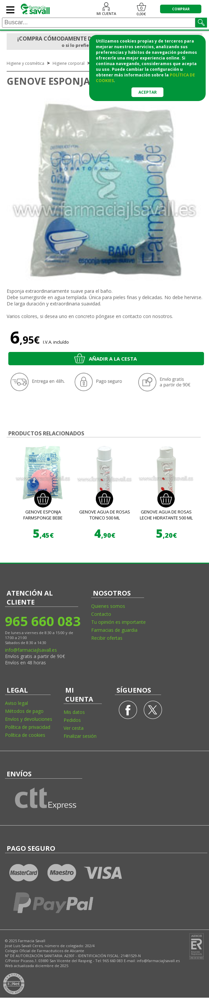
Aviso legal (16, 703)
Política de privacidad (27, 727)
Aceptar (147, 92)
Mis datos (74, 712)
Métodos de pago (24, 711)
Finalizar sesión (80, 736)
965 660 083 (42, 621)
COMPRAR (181, 9)
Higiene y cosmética (25, 63)
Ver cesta (74, 728)
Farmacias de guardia (114, 630)
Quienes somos (108, 606)
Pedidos (72, 720)
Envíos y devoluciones (28, 719)
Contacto (101, 614)
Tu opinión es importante (118, 622)
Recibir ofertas (106, 638)
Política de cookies (25, 735)
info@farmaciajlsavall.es (31, 650)
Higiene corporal (69, 63)
